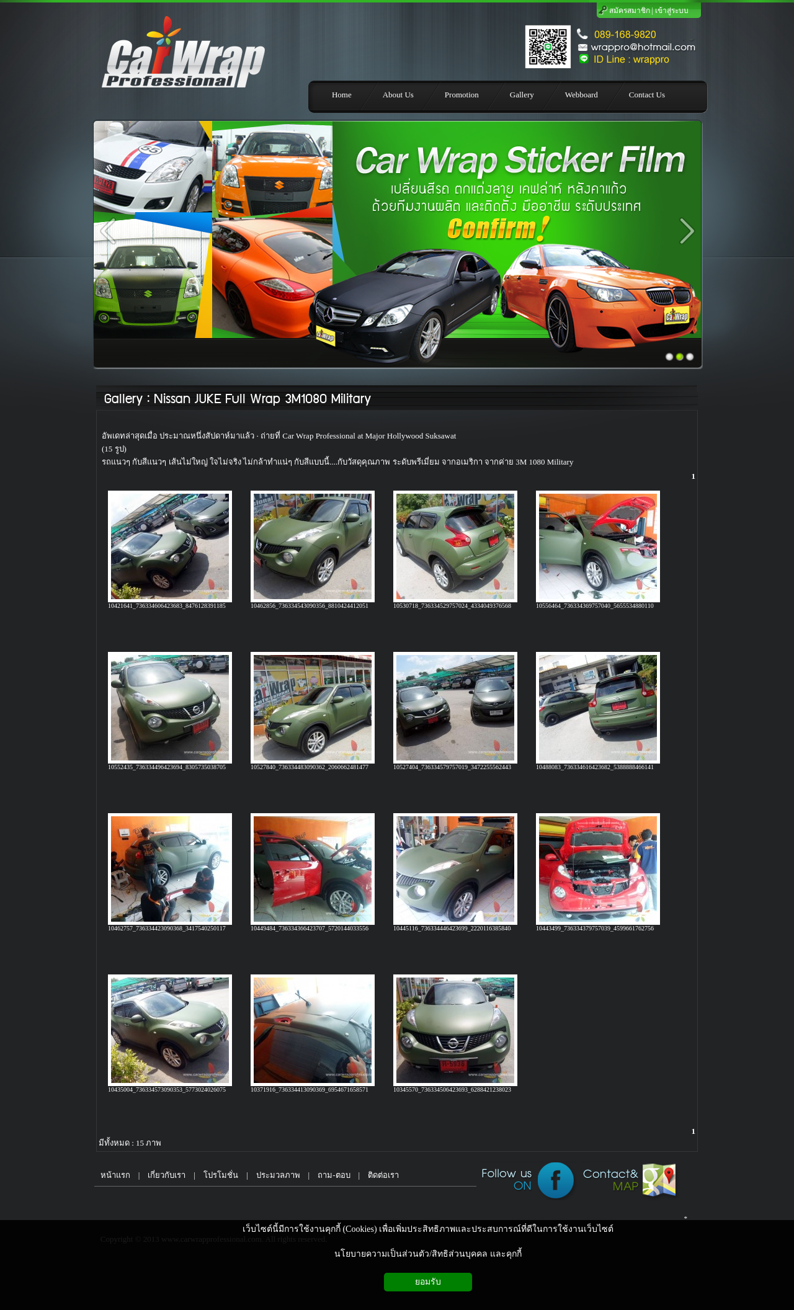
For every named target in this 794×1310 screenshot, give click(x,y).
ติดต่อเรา (383, 1175)
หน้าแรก (112, 1175)
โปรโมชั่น (220, 1175)
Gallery (123, 399)
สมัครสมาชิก (629, 10)
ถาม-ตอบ (334, 1175)
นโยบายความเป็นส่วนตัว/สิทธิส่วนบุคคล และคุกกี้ (427, 1254)
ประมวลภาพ (278, 1175)
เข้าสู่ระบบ (672, 10)
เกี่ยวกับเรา (166, 1175)
